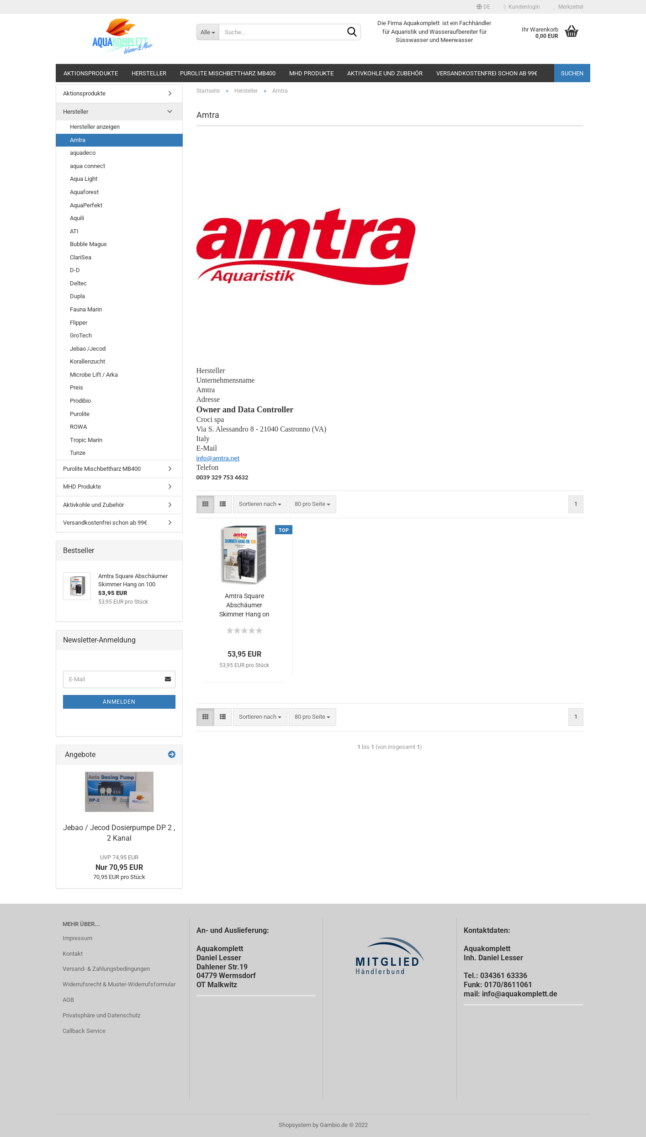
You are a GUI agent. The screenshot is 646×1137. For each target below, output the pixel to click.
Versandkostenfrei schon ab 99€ (486, 73)
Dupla (77, 296)
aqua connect (87, 166)
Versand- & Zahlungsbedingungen (106, 968)
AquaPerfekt (86, 205)
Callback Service (84, 1030)
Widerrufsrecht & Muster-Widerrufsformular (119, 984)
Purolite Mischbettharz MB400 (227, 73)
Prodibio (80, 400)
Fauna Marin (86, 309)
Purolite (80, 414)
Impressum (77, 938)
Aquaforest (84, 192)
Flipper (78, 322)
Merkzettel (568, 7)
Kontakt (73, 953)
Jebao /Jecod (88, 348)
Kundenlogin (522, 7)
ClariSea (80, 257)
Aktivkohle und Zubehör (385, 73)
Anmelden (119, 702)
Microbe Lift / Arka (94, 374)
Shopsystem (295, 1124)
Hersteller (149, 73)
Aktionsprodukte (91, 73)
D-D (75, 270)
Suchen (572, 73)
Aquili (77, 218)
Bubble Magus (88, 244)
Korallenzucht (87, 361)
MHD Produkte (311, 73)
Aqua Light (83, 178)
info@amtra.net (218, 458)
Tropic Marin (86, 440)
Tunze (77, 452)
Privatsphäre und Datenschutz (101, 1015)
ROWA (78, 426)
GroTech (81, 335)
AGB (68, 999)
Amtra (77, 140)
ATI (74, 231)
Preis (76, 387)
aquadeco (82, 152)
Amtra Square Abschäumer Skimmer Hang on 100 (244, 605)
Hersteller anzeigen (95, 126)
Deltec (78, 283)
